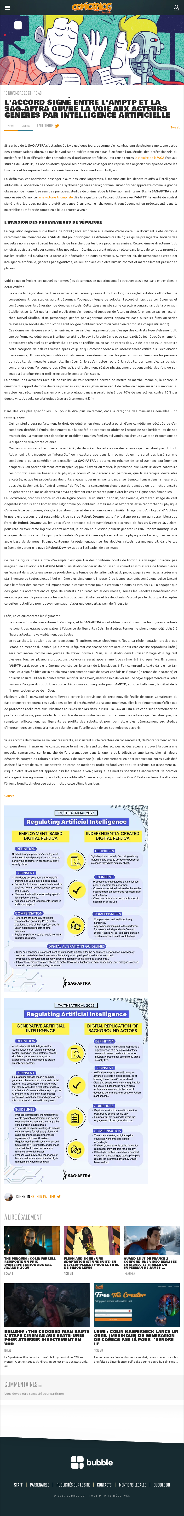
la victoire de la (150, 158)
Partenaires (39, 1487)
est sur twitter (45, 1197)
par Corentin (47, 126)
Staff (18, 1487)
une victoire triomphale (56, 197)
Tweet (175, 127)
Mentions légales (132, 1487)
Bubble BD (162, 1487)
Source (9, 796)
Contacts (104, 1487)
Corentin (17, 1197)
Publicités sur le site (73, 1487)
